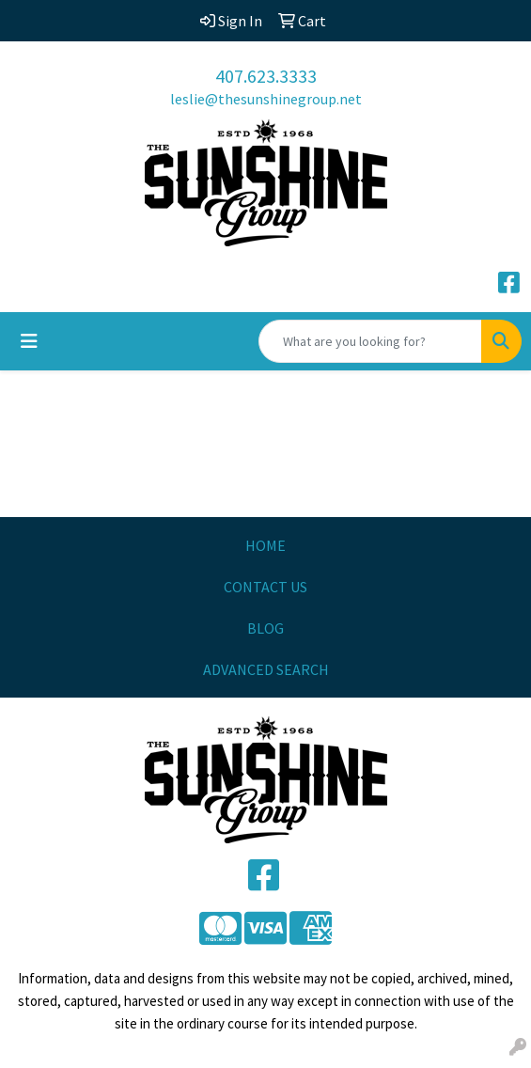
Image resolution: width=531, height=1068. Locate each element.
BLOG (265, 628)
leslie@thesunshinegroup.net (266, 98)
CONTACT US (265, 586)
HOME (265, 545)
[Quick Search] (370, 341)
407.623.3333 (266, 75)
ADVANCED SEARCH (266, 669)
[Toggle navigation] (29, 341)
